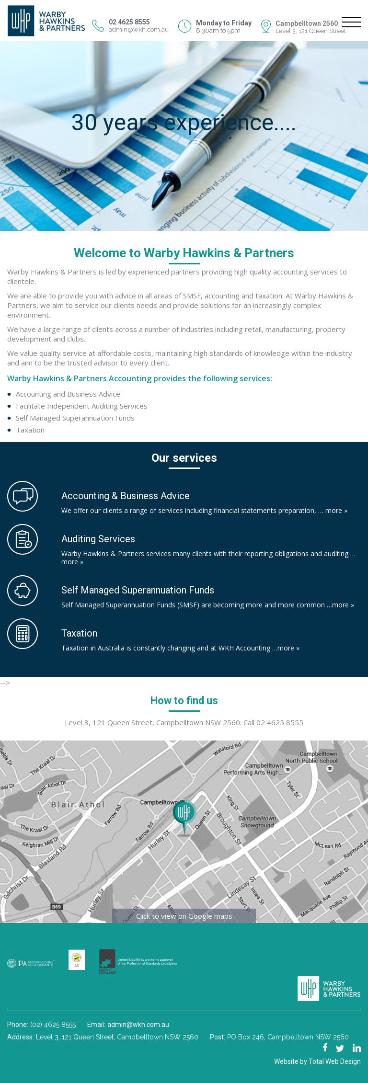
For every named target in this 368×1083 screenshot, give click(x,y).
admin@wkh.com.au (139, 29)
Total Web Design (335, 1061)
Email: (97, 1024)
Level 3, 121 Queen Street (311, 30)
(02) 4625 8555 (53, 1024)
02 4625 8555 (279, 722)
